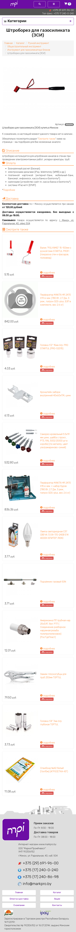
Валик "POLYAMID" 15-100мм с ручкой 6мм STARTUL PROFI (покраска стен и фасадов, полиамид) (55, 252)
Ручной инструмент (38, 43)
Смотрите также (46, 138)
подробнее (47, 272)
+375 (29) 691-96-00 (37, 863)
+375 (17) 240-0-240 (37, 870)
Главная (8, 43)
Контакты (57, 905)
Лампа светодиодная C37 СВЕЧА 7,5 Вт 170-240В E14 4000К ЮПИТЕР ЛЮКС (54, 535)
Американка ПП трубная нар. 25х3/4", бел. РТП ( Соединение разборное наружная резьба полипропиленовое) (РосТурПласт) (55, 628)
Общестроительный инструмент (24, 46)
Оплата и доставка (19, 899)
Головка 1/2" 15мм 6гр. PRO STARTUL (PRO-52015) (54, 347)
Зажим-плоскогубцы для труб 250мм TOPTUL (53, 676)
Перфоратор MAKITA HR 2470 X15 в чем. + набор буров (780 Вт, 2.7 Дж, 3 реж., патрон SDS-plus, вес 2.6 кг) (55, 487)
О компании (19, 905)
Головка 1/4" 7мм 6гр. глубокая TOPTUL (51, 723)
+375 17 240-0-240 (64, 13)
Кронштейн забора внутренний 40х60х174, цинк (55, 394)
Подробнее (9, 190)
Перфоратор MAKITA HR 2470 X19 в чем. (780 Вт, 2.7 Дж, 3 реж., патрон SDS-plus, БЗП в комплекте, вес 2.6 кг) (55, 299)
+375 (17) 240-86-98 (38, 877)
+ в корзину (47, 276)
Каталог (20, 43)
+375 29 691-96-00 (63, 10)
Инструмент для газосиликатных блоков (28, 49)
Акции (57, 899)
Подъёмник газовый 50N (53, 581)
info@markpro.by (34, 884)
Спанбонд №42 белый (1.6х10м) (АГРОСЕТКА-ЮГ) (54, 770)
